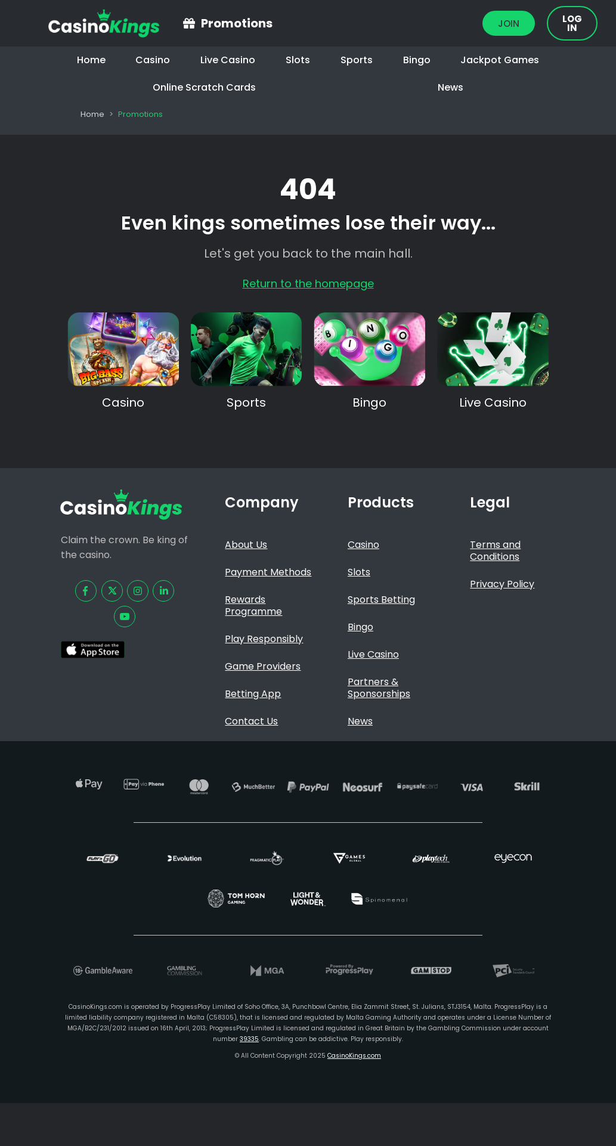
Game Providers (263, 666)
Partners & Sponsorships (379, 688)
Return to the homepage (308, 283)
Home (91, 60)
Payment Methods (268, 572)
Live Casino (227, 60)
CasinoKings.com (354, 1055)
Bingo (417, 60)
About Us (246, 545)
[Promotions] (189, 23)
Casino (152, 60)
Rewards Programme (253, 605)
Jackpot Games (499, 60)
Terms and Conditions (495, 550)
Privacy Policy (502, 584)
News (450, 87)
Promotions (237, 23)
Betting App (253, 694)
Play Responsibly (264, 639)
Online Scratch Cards (204, 87)
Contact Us (251, 721)
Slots (298, 60)
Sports (356, 60)
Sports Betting (381, 599)
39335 (249, 1039)
